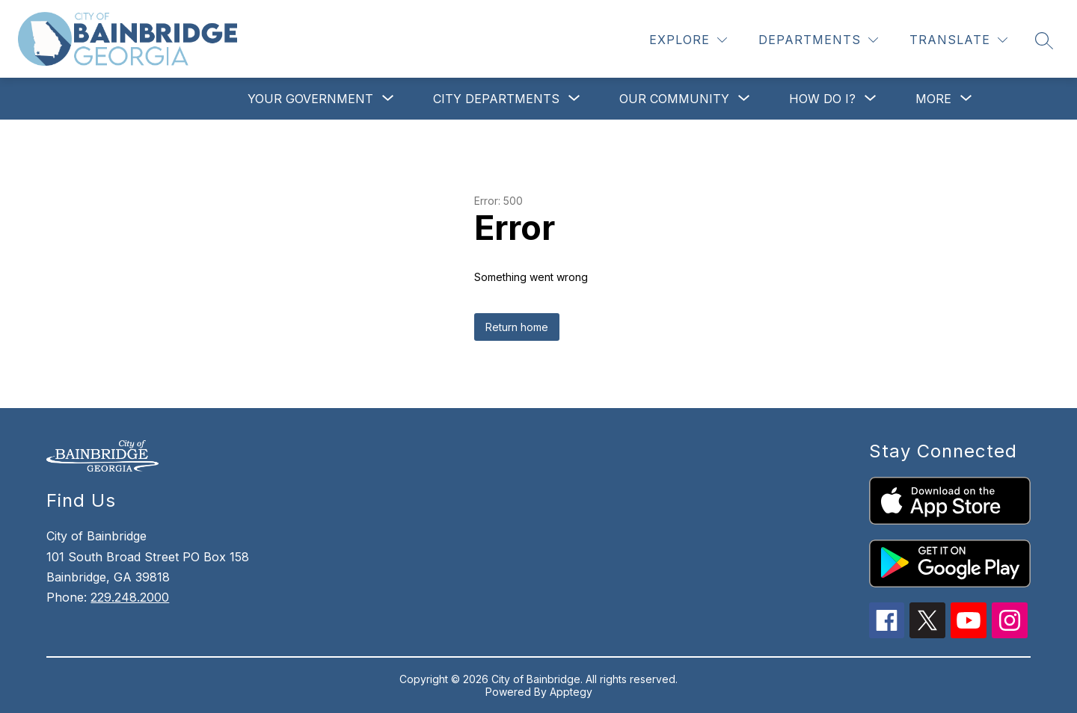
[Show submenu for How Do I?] (822, 99)
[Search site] (1044, 40)
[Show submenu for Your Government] (310, 99)
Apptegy (571, 691)
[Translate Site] (958, 40)
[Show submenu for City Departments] (496, 99)
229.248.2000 (129, 597)
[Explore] (688, 40)
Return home (516, 327)
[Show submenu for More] (933, 99)
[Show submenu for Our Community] (674, 99)
